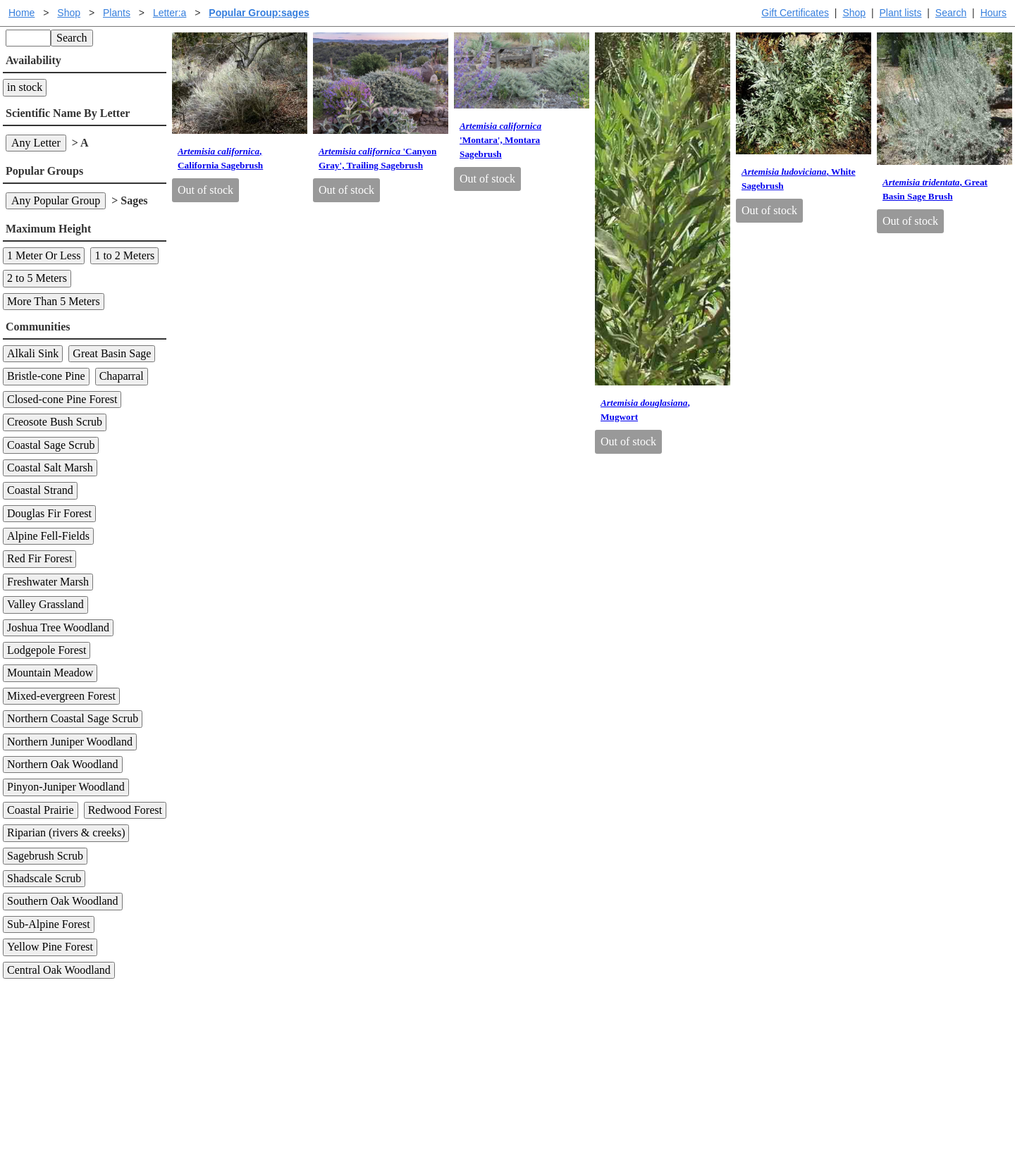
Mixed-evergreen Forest (61, 696)
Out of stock (205, 190)
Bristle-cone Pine (46, 376)
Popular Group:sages (259, 12)
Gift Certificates (795, 12)
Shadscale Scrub (44, 878)
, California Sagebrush (220, 158)
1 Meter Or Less (43, 255)
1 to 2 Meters (124, 255)
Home (21, 12)
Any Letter (36, 143)
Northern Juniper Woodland (70, 742)
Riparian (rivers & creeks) (66, 832)
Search (950, 12)
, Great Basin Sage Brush (935, 189)
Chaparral (121, 376)
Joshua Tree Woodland (58, 627)
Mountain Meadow (50, 673)
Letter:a (169, 12)
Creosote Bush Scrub (54, 422)
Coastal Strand (40, 490)
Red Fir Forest (39, 558)
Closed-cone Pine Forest (62, 399)
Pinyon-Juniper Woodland (66, 787)
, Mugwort (645, 409)
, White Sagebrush (799, 178)
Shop (854, 12)
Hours (993, 12)
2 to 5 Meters (37, 278)
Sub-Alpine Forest (48, 924)
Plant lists (901, 12)
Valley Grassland (45, 604)
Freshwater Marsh (48, 582)
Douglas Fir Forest (49, 513)
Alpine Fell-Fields (48, 536)
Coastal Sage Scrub (50, 445)
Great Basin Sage (112, 353)
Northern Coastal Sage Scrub (72, 718)
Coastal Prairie (40, 810)
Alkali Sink (33, 353)
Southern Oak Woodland (62, 901)
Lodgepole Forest (46, 650)
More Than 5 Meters (53, 301)
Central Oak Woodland (59, 970)
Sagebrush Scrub (45, 856)
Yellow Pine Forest (50, 947)
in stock (24, 87)
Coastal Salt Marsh (50, 468)
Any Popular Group (55, 200)
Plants (116, 12)
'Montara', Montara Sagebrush (500, 139)
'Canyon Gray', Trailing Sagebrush (377, 158)
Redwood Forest (125, 810)
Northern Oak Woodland (62, 764)
